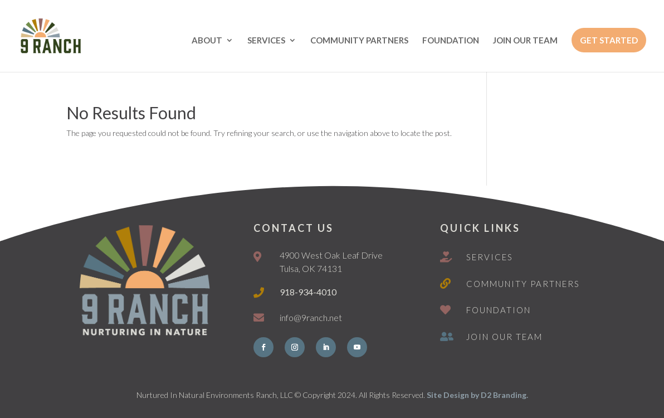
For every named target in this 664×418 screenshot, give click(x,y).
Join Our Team (504, 337)
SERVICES (266, 40)
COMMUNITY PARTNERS (359, 40)
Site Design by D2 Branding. (477, 395)
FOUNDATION (450, 40)
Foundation (498, 310)
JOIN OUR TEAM (525, 40)
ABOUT (207, 40)
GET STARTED (609, 40)
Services (489, 257)
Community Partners (523, 284)
